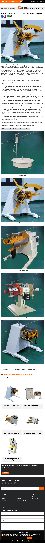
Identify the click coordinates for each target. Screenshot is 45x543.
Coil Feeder (19, 498)
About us (4, 504)
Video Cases (34, 496)
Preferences (25, 540)
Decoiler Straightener (21, 500)
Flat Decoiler (22, 175)
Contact (3, 507)
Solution (3, 498)
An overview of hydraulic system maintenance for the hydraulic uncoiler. (20, 373)
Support (3, 505)
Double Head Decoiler (22, 318)
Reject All (15, 537)
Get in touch (5, 472)
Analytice (19, 540)
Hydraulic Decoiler (22, 223)
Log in (38, 1)
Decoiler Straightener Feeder (23, 502)
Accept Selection (22, 537)
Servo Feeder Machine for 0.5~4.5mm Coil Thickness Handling (31, 406)
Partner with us (5, 500)
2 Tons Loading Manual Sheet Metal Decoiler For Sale (11, 406)
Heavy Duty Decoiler (22, 270)
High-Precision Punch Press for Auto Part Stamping (11, 459)
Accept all (29, 537)
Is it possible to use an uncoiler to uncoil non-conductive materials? (18, 374)
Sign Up (42, 1)
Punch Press (19, 504)
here (28, 74)
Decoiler (18, 496)
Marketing (30, 540)
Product (3, 502)
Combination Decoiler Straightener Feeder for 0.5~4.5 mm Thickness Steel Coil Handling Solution (33, 432)
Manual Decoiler (22, 365)
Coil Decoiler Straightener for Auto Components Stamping (11, 432)
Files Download (34, 498)
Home (3, 496)
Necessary (14, 540)
